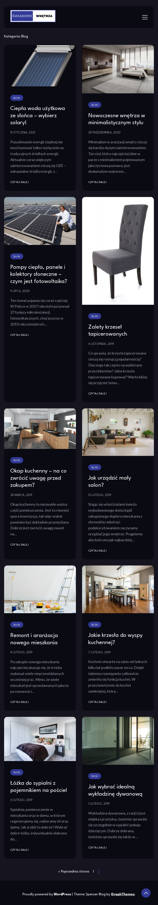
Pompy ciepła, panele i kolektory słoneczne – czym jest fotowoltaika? (38, 274)
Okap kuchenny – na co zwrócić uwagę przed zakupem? (38, 478)
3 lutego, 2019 (21, 800)
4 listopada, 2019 (101, 344)
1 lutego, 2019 (99, 803)
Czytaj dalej (19, 182)
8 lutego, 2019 (21, 652)
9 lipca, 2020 (20, 291)
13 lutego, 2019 (99, 495)
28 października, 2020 (104, 132)
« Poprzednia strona (73, 871)
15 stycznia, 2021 (22, 132)
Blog (17, 98)
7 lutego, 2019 (99, 652)
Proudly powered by (47, 894)
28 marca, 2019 (21, 495)
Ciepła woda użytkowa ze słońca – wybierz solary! (37, 115)
